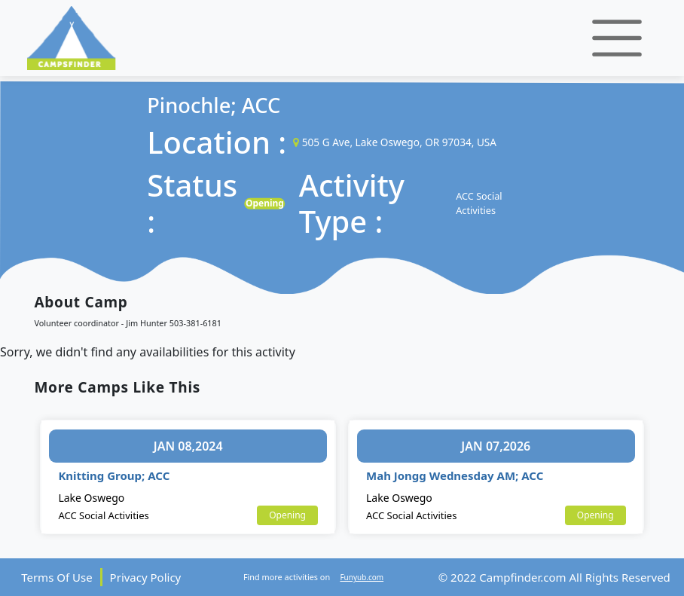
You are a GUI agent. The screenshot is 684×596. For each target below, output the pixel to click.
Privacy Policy (146, 577)
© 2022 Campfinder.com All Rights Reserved (554, 577)
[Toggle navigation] (617, 38)
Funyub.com (361, 577)
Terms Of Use (56, 577)
